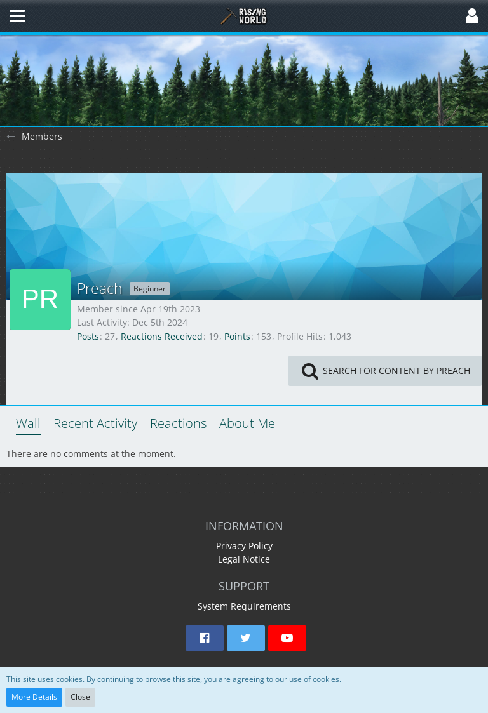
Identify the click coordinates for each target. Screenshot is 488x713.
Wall (28, 423)
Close (80, 696)
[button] (17, 16)
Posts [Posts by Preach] (88, 336)
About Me (247, 423)
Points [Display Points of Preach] (237, 336)
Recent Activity (95, 423)
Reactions (178, 423)
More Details (34, 696)
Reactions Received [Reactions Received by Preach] (162, 336)
